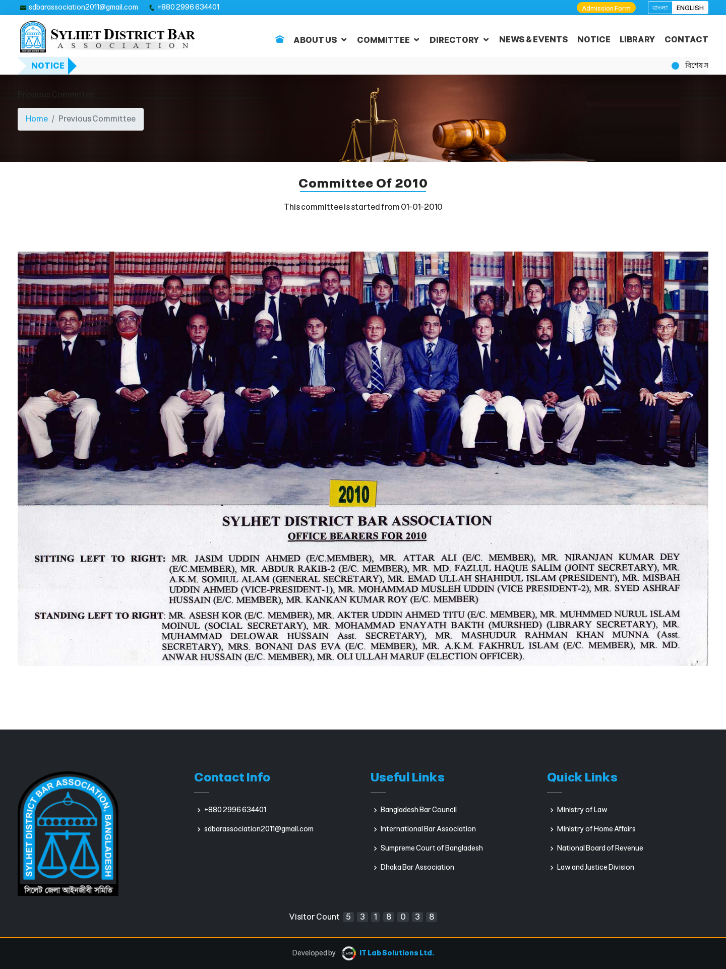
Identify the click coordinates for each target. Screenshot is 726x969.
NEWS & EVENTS (533, 39)
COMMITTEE (383, 40)
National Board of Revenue (600, 848)
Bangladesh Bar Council (419, 810)
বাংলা (660, 8)
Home (37, 119)
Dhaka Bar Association (417, 867)
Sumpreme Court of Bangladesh (432, 848)
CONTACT (686, 39)
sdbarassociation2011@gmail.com (83, 7)
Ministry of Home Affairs (596, 829)
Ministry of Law (582, 810)
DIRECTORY (454, 40)
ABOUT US (315, 40)
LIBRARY (637, 39)
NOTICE (594, 39)
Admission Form (606, 8)
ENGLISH (690, 8)
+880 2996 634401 (188, 7)
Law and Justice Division (595, 867)
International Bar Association (428, 829)
